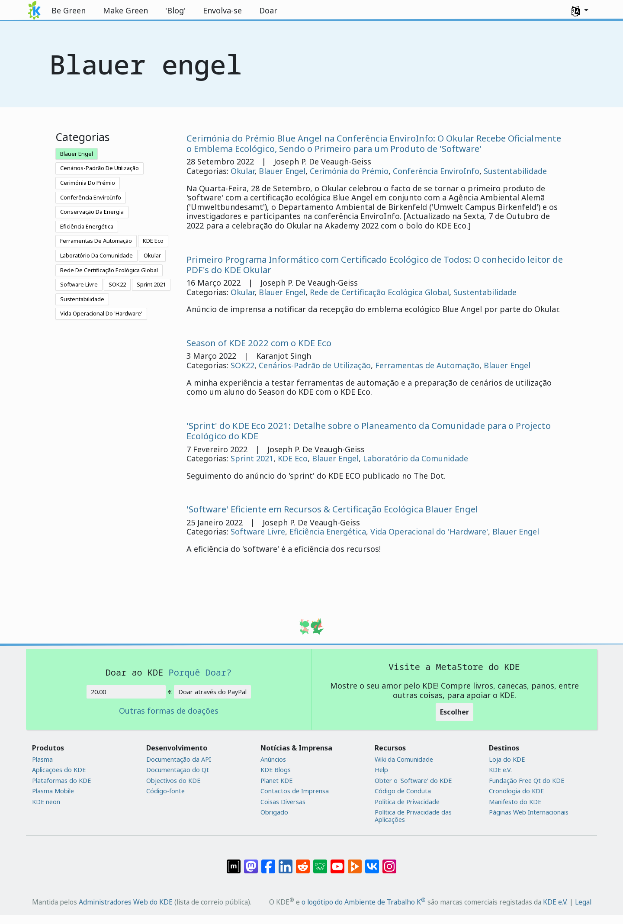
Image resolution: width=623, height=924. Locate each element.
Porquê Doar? (200, 672)
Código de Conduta (403, 791)
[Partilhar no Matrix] (234, 862)
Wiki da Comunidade (404, 759)
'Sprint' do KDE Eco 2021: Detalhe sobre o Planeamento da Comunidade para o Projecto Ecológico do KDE (368, 430)
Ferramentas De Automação (96, 241)
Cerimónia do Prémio (349, 171)
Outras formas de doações (168, 711)
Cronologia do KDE (516, 791)
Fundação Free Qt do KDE (526, 780)
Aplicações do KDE (59, 769)
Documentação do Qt (177, 769)
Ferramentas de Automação (427, 365)
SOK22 (117, 284)
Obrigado (274, 812)
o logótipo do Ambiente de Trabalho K (364, 902)
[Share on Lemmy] (320, 862)
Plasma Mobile (53, 791)
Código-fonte (165, 791)
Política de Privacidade (407, 801)
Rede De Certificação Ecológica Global (109, 270)
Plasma (42, 759)
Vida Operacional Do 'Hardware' (101, 313)
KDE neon (46, 801)
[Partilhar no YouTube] (337, 862)
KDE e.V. (500, 769)
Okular (152, 255)
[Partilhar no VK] (372, 862)
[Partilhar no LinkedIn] (285, 862)
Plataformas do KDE (61, 780)
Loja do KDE (507, 759)
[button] (579, 10)
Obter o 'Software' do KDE (413, 780)
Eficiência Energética (86, 226)
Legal (583, 902)
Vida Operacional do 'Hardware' (429, 531)
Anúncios (273, 759)
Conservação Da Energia (92, 212)
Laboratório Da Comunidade (96, 255)
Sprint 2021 (151, 284)
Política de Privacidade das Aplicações (413, 816)
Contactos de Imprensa (294, 791)
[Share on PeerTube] (355, 862)
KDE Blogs (275, 769)
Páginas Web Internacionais (528, 812)
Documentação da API (178, 759)
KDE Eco (153, 241)
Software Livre (79, 284)
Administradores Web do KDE (126, 902)
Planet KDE (276, 780)
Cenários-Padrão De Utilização (99, 168)
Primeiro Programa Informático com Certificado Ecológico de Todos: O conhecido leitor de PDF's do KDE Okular (374, 264)
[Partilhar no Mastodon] (251, 862)
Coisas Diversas (282, 801)
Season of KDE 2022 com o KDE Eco (258, 343)
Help (381, 769)
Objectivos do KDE (173, 780)
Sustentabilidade (82, 299)
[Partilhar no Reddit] (303, 862)
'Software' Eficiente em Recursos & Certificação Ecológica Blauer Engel (332, 509)
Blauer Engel (76, 154)
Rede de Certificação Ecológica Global (379, 292)
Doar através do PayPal (212, 692)
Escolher (454, 712)
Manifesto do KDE (515, 801)
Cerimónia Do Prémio (87, 183)
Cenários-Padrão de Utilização (315, 365)
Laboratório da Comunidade (415, 458)
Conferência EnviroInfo (90, 197)
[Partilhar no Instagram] (389, 862)
